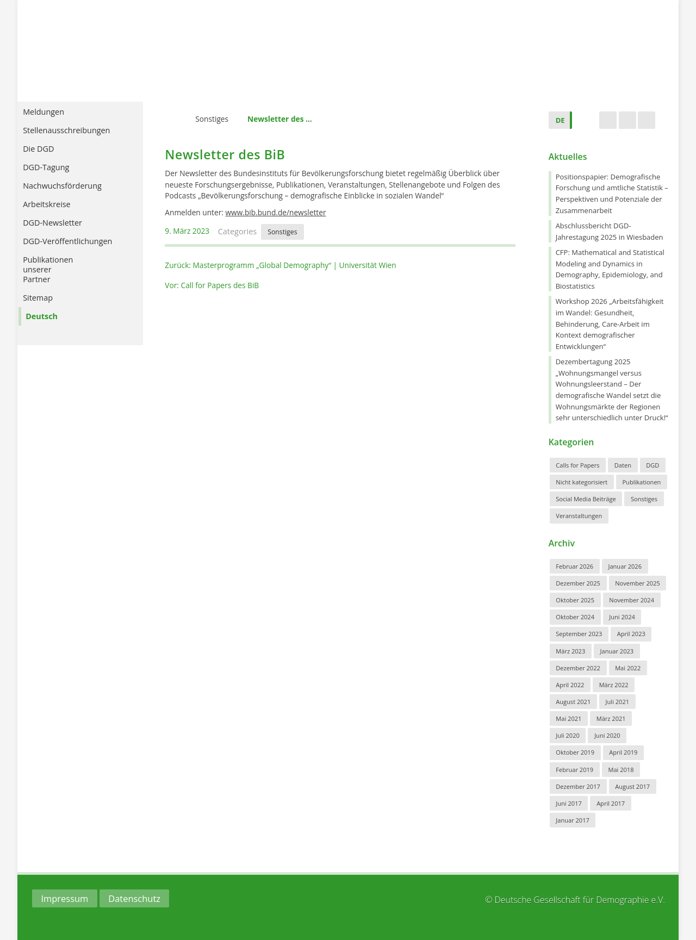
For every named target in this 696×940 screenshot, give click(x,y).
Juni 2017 (569, 803)
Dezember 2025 (578, 583)
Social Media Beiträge (586, 499)
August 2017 (632, 786)
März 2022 (614, 685)
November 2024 (631, 600)
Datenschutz (134, 898)
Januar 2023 (617, 651)
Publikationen (641, 482)
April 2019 (623, 752)
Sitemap (45, 305)
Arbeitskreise (59, 212)
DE (560, 120)
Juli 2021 (618, 702)
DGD (652, 465)
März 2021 (611, 718)
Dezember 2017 (578, 786)
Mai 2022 (628, 668)
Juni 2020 (607, 735)
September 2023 (579, 634)
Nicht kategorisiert (581, 482)
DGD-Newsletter (60, 230)
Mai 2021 (568, 718)
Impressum (64, 898)
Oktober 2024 (575, 617)
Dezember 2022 (578, 668)
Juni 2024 (622, 617)
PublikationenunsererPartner (55, 277)
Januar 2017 (572, 820)
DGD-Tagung (58, 175)
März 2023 (570, 651)
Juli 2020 (568, 735)
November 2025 (637, 583)
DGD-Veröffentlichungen (75, 249)
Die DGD (50, 156)
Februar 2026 (574, 566)
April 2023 (631, 634)
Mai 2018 (620, 769)
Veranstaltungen (579, 516)
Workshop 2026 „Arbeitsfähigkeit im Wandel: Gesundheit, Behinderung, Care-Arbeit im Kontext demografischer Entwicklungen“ (610, 323)
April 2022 (570, 685)
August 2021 (573, 702)
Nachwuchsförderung (74, 193)
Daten (622, 465)
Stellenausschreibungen (73, 138)
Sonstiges (211, 119)
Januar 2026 (625, 566)
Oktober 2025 (575, 600)
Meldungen (56, 119)
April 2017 (610, 803)
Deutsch (49, 324)
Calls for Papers (577, 465)
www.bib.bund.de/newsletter (275, 212)
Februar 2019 (574, 769)
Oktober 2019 (575, 752)
